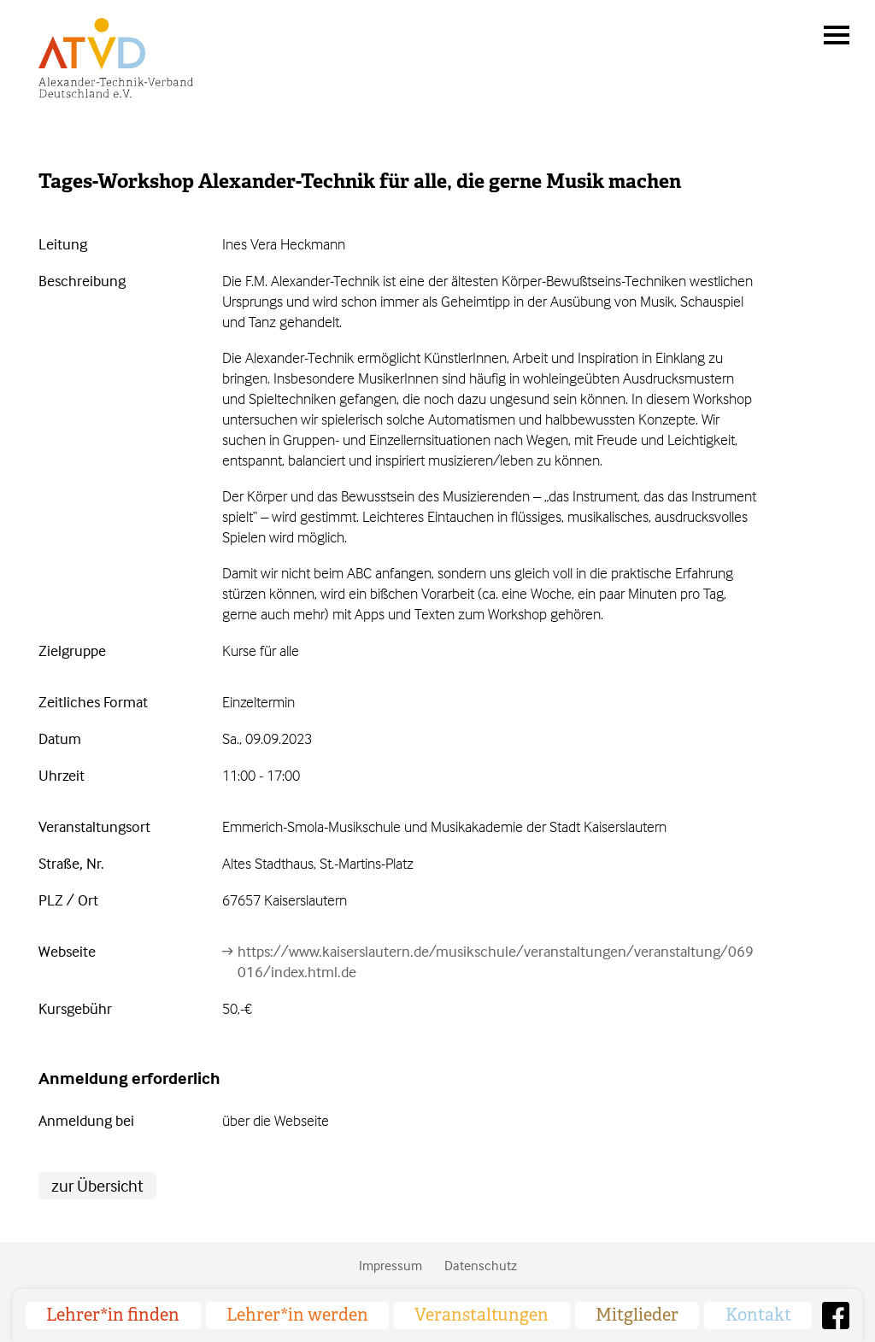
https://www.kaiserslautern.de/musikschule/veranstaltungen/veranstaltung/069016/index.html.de (496, 961)
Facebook (835, 1315)
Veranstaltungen (481, 1315)
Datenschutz (480, 1265)
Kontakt (758, 1315)
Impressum (390, 1265)
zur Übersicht (97, 1185)
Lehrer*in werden (297, 1315)
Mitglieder (637, 1315)
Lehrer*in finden (112, 1315)
